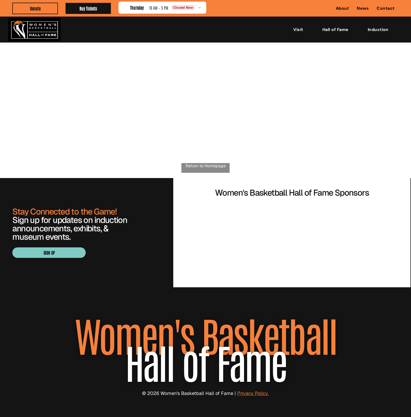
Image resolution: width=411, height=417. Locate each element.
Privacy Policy (253, 393)
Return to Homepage (206, 166)
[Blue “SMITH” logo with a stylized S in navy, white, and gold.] (217, 254)
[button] (162, 7)
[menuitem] (342, 8)
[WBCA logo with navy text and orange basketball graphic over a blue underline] (217, 223)
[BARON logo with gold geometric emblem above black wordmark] (366, 223)
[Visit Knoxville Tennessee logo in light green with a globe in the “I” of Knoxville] (292, 254)
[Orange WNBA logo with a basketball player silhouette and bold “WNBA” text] (292, 223)
